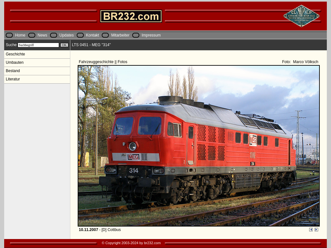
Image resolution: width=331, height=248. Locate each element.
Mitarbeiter (120, 35)
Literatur (13, 79)
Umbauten (14, 62)
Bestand (13, 71)
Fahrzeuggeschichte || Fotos (103, 62)
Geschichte (15, 54)
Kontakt (92, 35)
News (42, 35)
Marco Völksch (305, 62)
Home (20, 35)
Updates (66, 35)
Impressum (151, 35)
